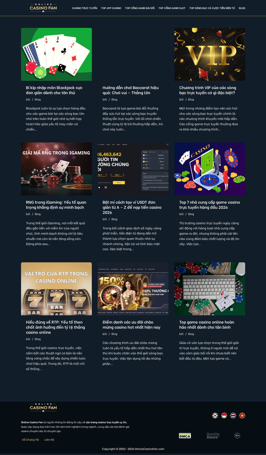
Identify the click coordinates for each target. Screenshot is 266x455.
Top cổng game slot (171, 8)
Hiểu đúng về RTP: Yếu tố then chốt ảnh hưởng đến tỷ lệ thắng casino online (55, 328)
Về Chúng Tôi (30, 441)
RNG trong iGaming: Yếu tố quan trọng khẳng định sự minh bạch (56, 205)
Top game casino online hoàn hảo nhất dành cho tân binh (206, 325)
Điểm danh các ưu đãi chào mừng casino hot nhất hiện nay (131, 325)
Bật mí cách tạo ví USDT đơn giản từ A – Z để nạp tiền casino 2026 (132, 207)
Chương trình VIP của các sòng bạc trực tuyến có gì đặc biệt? (207, 89)
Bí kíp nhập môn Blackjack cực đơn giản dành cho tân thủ (54, 89)
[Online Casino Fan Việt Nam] (43, 8)
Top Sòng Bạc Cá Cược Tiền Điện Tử (212, 8)
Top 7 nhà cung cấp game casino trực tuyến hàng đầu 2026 (209, 205)
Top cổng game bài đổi (140, 8)
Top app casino (111, 8)
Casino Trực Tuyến (84, 8)
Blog (242, 8)
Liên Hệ (49, 441)
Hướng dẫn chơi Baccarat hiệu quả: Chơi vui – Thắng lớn (131, 89)
